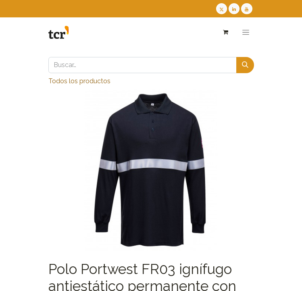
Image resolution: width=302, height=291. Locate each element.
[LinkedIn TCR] (234, 8)
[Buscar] (245, 65)
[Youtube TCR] (246, 8)
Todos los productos (79, 81)
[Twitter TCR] (221, 8)
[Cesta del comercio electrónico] (226, 32)
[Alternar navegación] (245, 32)
